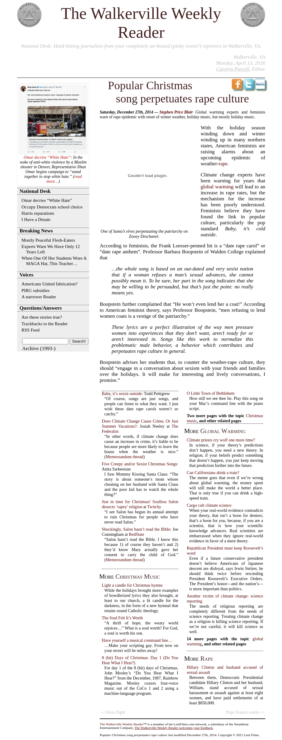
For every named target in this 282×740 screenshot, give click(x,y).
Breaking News (36, 231)
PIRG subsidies (36, 290)
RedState (136, 534)
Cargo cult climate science (209, 505)
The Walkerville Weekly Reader (121, 724)
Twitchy (154, 506)
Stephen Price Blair (176, 112)
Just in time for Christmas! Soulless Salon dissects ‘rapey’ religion (140, 504)
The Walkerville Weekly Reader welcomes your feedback (173, 728)
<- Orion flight (113, 712)
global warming (217, 187)
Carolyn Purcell (232, 69)
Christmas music (138, 576)
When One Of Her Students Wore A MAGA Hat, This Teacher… (54, 260)
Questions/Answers (40, 308)
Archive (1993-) (39, 348)
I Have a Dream (36, 219)
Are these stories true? (42, 317)
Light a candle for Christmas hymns (132, 585)
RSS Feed (31, 329)
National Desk (35, 46)
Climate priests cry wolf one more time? (221, 440)
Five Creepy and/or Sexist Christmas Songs (139, 463)
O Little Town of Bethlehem (211, 393)
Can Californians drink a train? (213, 472)
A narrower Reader (39, 296)
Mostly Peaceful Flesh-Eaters (48, 240)
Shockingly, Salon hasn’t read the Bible (136, 529)
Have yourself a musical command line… (137, 640)
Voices (26, 275)
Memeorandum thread (124, 456)
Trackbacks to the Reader (45, 323)
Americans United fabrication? (50, 283)
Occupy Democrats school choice (52, 206)
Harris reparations (38, 213)
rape (223, 164)
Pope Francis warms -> (245, 712)
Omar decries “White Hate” (47, 157)
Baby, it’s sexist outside (122, 393)
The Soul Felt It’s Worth (122, 617)
